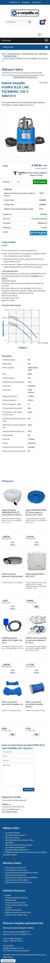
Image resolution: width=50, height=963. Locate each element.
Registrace (26, 2)
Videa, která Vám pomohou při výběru (18, 845)
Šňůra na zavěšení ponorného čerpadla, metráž (34, 704)
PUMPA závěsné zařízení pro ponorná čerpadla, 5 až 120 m (36, 640)
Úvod (3, 54)
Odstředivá (43, 54)
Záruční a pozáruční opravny (15, 903)
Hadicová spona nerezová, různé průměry (12, 575)
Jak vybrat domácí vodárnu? (15, 835)
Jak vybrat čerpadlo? (12, 833)
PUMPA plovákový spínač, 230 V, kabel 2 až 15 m (12, 640)
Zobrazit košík (42, 22)
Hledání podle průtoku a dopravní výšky (19, 840)
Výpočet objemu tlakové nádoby (16, 880)
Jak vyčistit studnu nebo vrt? (15, 868)
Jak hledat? (9, 842)
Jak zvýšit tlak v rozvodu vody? (16, 870)
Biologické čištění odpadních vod (16, 850)
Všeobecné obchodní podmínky (16, 898)
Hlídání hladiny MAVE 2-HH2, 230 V (35, 575)
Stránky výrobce (11, 812)
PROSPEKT (36, 276)
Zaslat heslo (36, 2)
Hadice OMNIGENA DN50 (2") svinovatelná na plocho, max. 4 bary (36, 512)
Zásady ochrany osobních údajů (16, 905)
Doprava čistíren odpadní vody (16, 915)
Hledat (29, 22)
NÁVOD (4, 278)
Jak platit (8, 907)
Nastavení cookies (8, 961)
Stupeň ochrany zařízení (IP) (15, 875)
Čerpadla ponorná (13, 54)
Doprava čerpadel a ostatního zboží (18, 912)
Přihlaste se (13, 2)
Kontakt (8, 895)
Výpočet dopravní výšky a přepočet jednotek (21, 877)
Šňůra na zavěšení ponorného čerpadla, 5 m (12, 703)
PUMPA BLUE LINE (10, 56)
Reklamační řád (10, 900)
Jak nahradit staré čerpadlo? (15, 847)
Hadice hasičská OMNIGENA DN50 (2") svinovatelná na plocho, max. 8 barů (12, 513)
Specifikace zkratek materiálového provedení (21, 873)
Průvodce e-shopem (12, 838)
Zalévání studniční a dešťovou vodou (18, 882)
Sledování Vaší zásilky (13, 910)
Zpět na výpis (43, 82)
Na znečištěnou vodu (29, 54)
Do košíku (41, 182)
